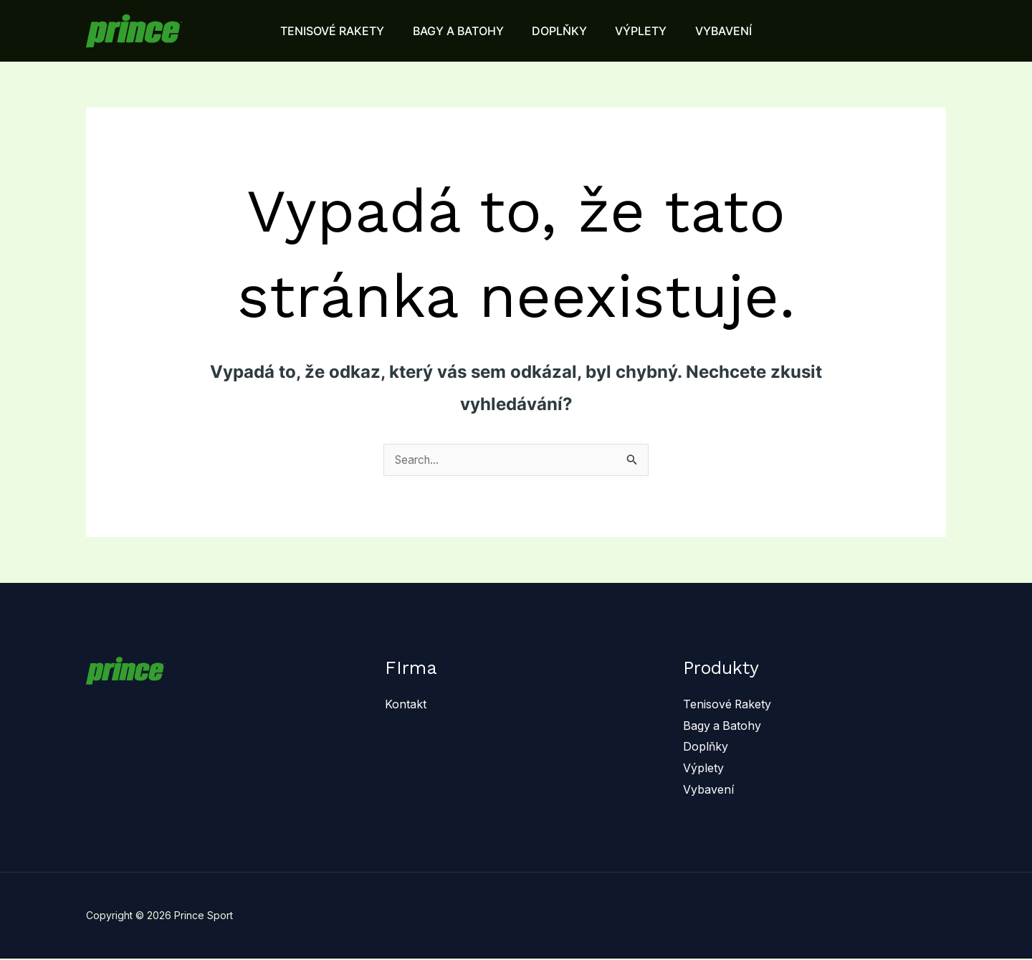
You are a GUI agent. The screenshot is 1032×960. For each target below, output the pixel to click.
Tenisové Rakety (728, 705)
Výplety (703, 768)
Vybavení (708, 790)
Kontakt (405, 705)
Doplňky (705, 747)
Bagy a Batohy (723, 726)
